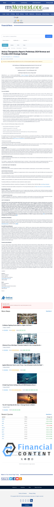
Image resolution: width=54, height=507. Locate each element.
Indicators (25, 40)
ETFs (18, 45)
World (17, 14)
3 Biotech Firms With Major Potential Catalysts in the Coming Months (22, 345)
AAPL (3, 421)
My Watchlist (16, 40)
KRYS (27, 350)
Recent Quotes (6, 40)
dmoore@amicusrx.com (6, 287)
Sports (13, 2)
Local (4, 14)
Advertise (23, 487)
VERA (29, 350)
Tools (24, 45)
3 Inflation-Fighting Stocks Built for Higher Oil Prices (17, 325)
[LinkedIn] (28, 459)
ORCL (3, 436)
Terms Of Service (40, 455)
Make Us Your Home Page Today (10, 474)
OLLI (22, 330)
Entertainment (37, 2)
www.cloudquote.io (37, 452)
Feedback (27, 505)
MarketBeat (6, 330)
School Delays (45, 14)
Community (24, 2)
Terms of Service (23, 493)
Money (22, 14)
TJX (24, 330)
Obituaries (38, 14)
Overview (5, 48)
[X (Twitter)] (21, 459)
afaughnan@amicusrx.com (6, 278)
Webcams (31, 14)
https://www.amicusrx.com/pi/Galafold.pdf (42, 186)
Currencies (13, 48)
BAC (3, 425)
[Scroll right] (53, 2)
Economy (13, 330)
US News (12, 14)
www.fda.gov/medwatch (45, 184)
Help (30, 487)
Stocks (12, 45)
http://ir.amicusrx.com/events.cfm (19, 138)
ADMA (24, 350)
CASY (20, 330)
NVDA (3, 434)
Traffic (26, 14)
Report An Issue (38, 487)
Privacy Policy (31, 455)
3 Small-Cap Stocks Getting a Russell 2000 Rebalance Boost (19, 385)
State (7, 14)
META (3, 429)
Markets (5, 45)
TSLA (3, 438)
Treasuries (25, 48)
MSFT (3, 432)
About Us (14, 487)
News (4, 2)
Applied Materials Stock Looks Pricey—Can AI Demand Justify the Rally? (23, 365)
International (19, 48)
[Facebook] (25, 459)
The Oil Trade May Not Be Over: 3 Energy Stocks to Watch (19, 405)
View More (48, 311)
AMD (3, 423)
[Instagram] (32, 459)
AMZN (3, 419)
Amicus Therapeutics (25, 75)
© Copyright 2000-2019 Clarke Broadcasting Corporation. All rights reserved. (27, 496)
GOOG (3, 427)
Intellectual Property (15, 350)
